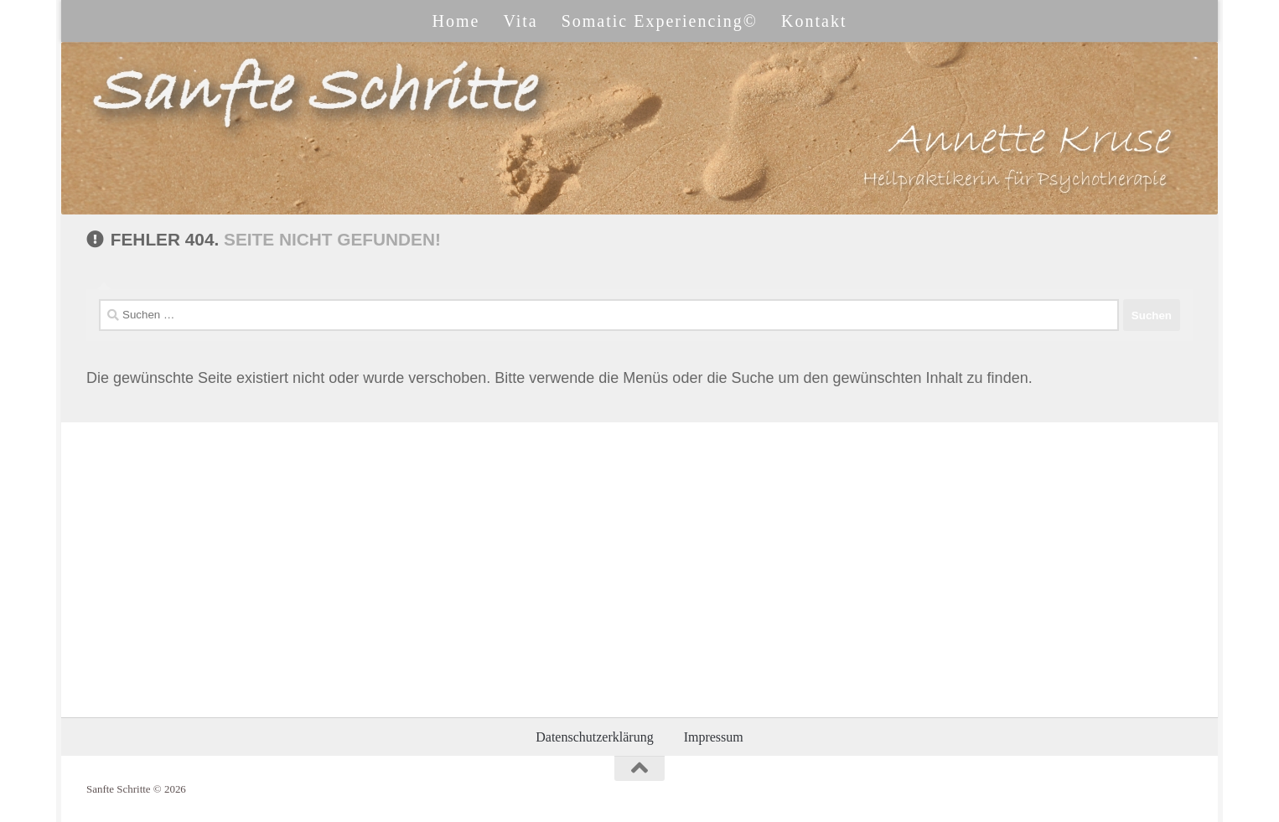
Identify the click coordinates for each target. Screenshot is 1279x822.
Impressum (713, 737)
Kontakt (814, 21)
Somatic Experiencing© (660, 21)
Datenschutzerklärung (594, 737)
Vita (520, 21)
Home (456, 21)
